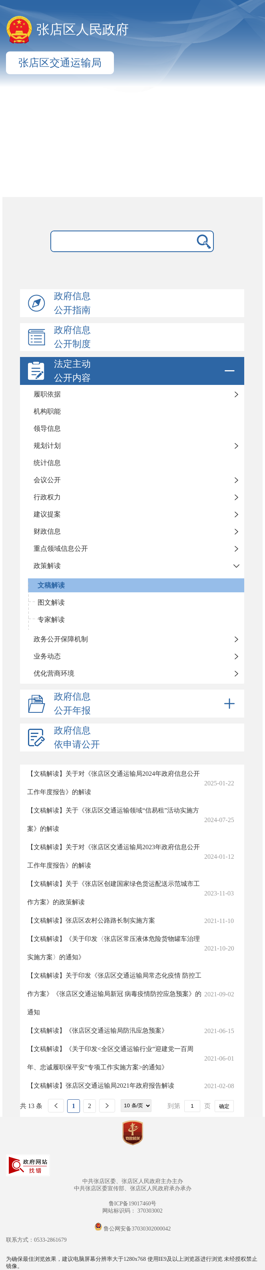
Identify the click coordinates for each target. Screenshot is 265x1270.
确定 (224, 1106)
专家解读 (51, 619)
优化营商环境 (54, 673)
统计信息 (47, 463)
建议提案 (47, 514)
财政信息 (47, 531)
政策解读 (47, 566)
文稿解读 (51, 585)
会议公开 (47, 480)
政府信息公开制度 (72, 337)
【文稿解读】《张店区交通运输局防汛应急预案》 (97, 1030)
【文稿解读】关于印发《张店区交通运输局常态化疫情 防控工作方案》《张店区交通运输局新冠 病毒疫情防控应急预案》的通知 (114, 994)
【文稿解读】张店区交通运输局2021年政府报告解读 (100, 1085)
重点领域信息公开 (61, 548)
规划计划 (47, 446)
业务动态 (47, 656)
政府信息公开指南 (72, 303)
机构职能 (47, 411)
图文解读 (51, 602)
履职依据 (47, 394)
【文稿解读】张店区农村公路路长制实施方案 (91, 920)
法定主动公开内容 (145, 371)
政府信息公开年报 (145, 704)
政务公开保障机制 (61, 639)
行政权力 (47, 497)
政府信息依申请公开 (77, 737)
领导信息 (47, 428)
